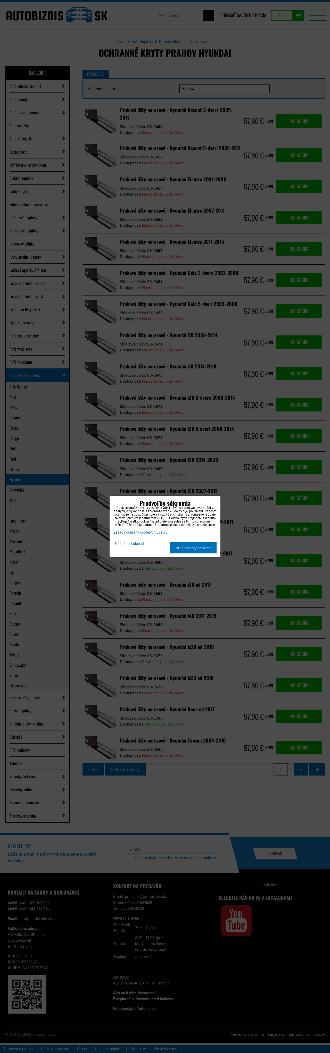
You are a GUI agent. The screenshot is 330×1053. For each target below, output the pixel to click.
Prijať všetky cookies (193, 547)
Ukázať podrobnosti (129, 544)
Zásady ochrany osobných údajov (140, 532)
